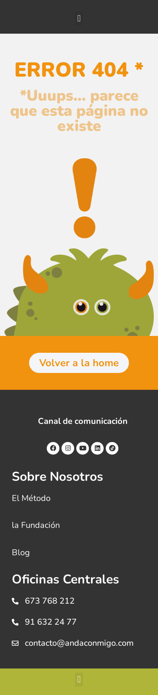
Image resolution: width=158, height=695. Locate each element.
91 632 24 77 (51, 622)
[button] (79, 18)
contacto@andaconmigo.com (79, 643)
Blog (21, 552)
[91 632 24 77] (15, 622)
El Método (31, 498)
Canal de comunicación (83, 421)
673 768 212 (50, 601)
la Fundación (36, 525)
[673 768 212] (15, 601)
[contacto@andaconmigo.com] (15, 643)
